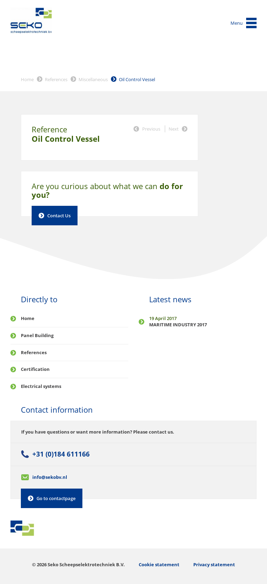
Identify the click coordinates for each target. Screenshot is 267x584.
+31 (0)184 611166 (61, 454)
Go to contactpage (56, 498)
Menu (236, 23)
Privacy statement (214, 564)
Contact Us (59, 215)
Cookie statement (159, 564)
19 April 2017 (163, 318)
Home (27, 79)
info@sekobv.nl (49, 477)
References (56, 79)
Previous (151, 129)
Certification (35, 369)
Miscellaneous (93, 79)
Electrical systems (41, 386)
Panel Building (37, 335)
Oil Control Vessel (137, 79)
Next (174, 129)
